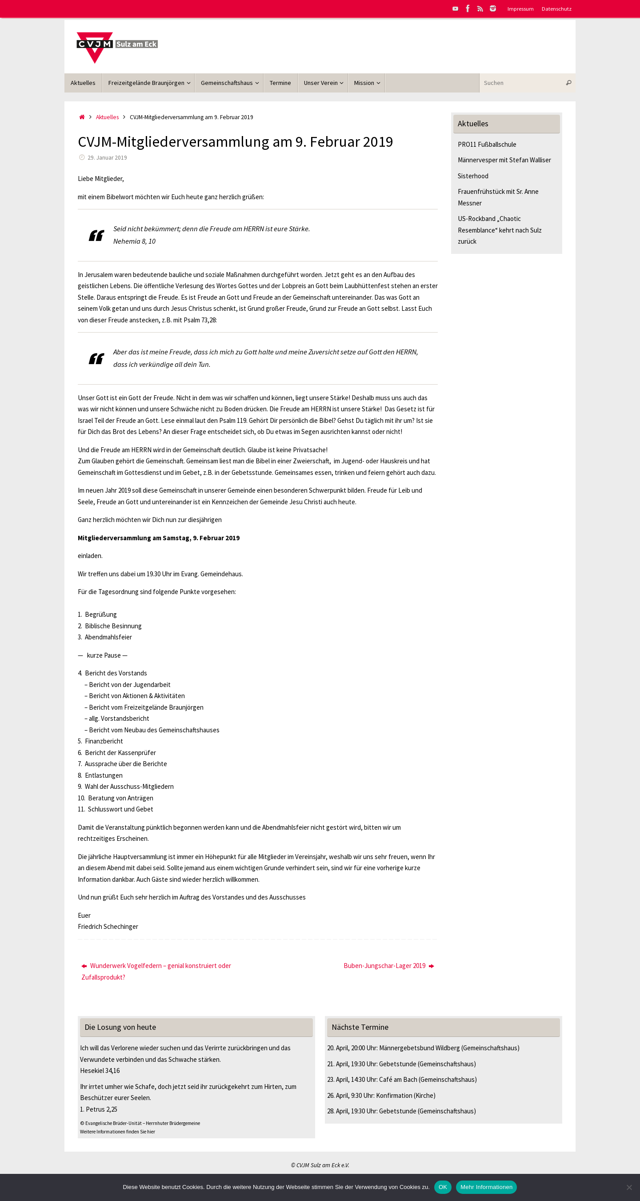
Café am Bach (398, 1079)
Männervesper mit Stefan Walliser (504, 160)
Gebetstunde (397, 1064)
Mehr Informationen (486, 1187)
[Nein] (628, 1187)
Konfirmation (394, 1095)
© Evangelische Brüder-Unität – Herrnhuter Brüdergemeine (140, 1123)
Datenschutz (557, 8)
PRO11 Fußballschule (487, 144)
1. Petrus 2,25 (98, 1109)
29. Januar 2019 (107, 157)
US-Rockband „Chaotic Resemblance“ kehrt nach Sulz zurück (500, 229)
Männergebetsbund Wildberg (419, 1048)
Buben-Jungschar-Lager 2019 (389, 965)
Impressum (521, 8)
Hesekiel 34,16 (100, 1070)
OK (443, 1187)
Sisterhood (473, 176)
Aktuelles (107, 117)
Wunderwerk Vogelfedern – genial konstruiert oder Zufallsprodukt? (156, 971)
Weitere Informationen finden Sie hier (117, 1132)
